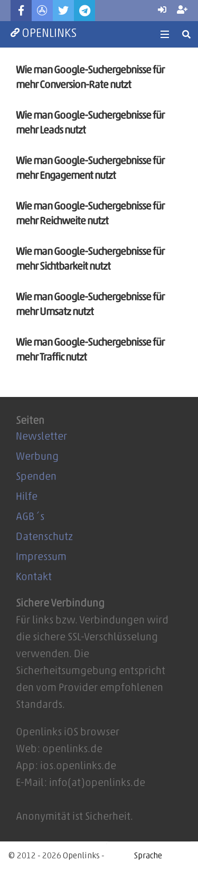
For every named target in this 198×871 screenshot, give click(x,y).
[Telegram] (84, 10)
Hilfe (26, 497)
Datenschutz (44, 537)
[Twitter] (63, 10)
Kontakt (34, 577)
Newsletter (41, 437)
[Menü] (164, 34)
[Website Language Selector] (148, 856)
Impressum (41, 557)
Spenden (36, 477)
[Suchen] (186, 34)
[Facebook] (21, 10)
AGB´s (30, 517)
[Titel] (42, 10)
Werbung (37, 457)
